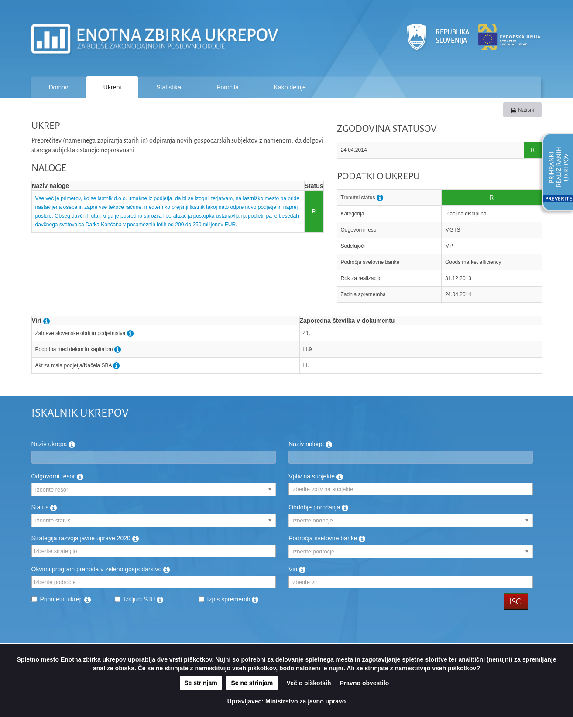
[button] (554, 173)
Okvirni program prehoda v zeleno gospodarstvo (100, 569)
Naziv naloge (310, 443)
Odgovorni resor (57, 476)
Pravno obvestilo (364, 682)
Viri (296, 569)
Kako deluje (290, 87)
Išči (516, 601)
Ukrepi (112, 87)
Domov (58, 87)
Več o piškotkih (309, 682)
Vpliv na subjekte (315, 476)
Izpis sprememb (233, 599)
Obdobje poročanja (318, 507)
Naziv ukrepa (53, 443)
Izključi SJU (143, 599)
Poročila (227, 87)
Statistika (168, 87)
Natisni (522, 110)
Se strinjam (200, 682)
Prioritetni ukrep (65, 599)
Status (44, 507)
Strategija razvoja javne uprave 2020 (85, 538)
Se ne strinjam (252, 682)
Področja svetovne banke (326, 538)
